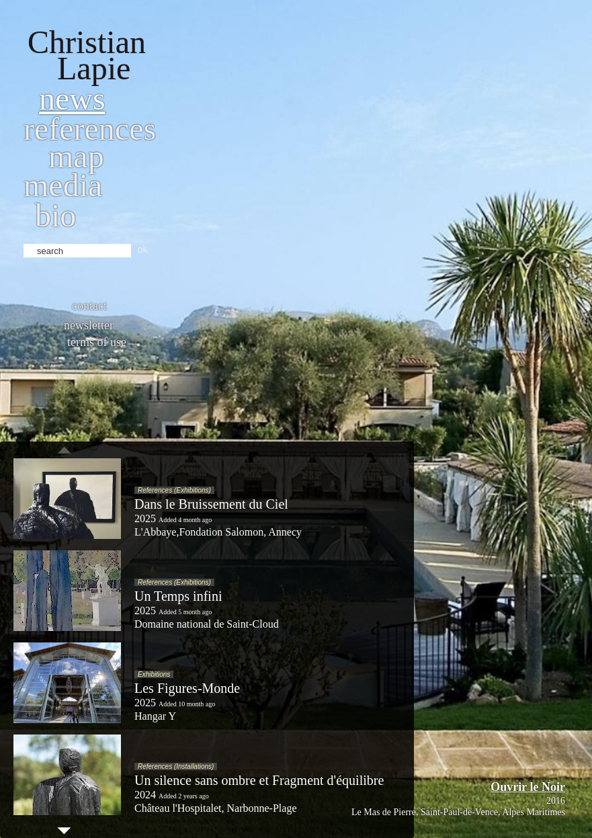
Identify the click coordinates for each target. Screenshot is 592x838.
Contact (89, 305)
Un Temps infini (178, 596)
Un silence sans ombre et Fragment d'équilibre (259, 780)
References (90, 128)
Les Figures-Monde (187, 688)
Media (63, 185)
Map (76, 156)
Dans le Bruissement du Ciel (211, 504)
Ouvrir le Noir (528, 787)
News (72, 98)
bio (55, 215)
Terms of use (96, 342)
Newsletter (89, 325)
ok (143, 249)
